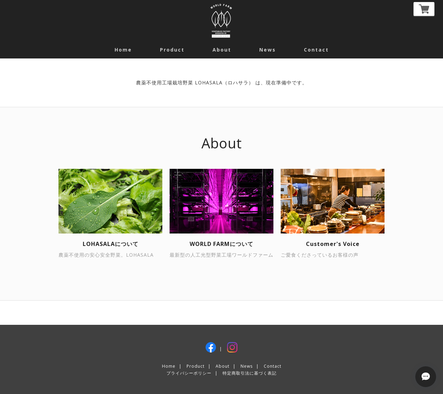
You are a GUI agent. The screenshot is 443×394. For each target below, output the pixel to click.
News (267, 49)
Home (123, 49)
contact (316, 49)
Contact (272, 366)
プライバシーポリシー (188, 373)
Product (172, 49)
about (222, 49)
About (222, 366)
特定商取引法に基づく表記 (250, 373)
